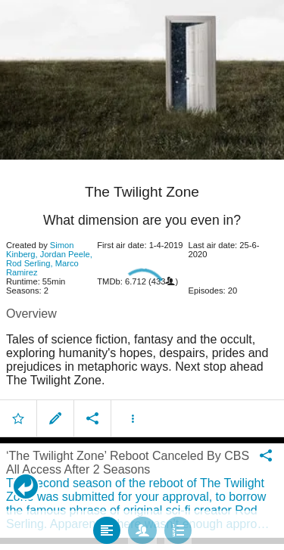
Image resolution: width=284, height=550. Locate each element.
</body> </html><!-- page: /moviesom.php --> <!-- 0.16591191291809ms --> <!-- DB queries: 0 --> (142, 275)
